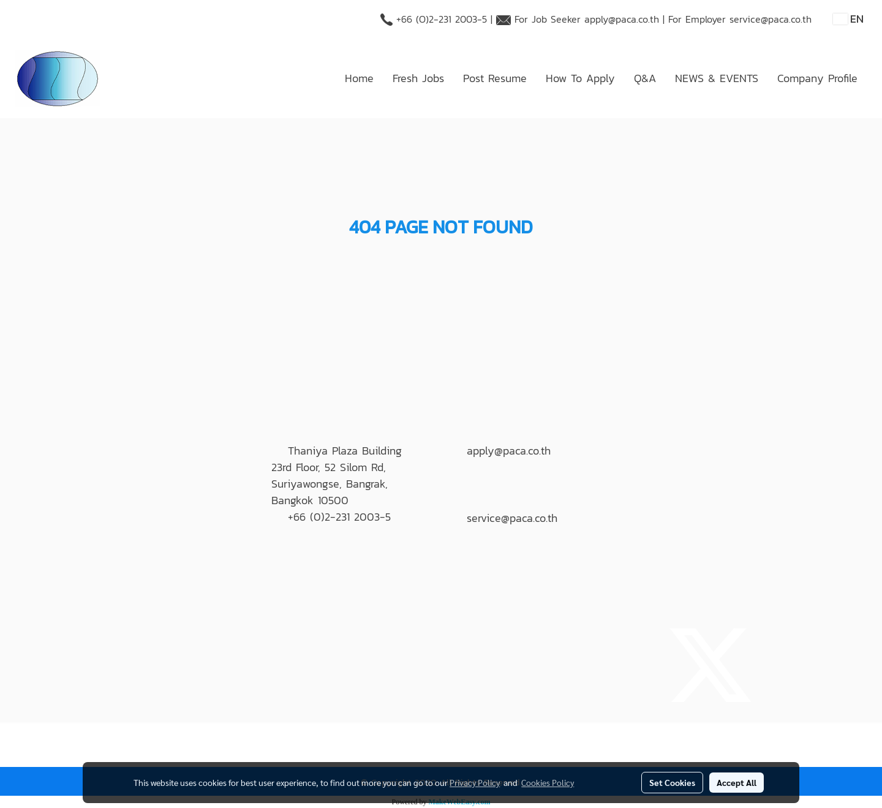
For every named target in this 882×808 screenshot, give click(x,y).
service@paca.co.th (770, 19)
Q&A (645, 78)
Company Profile (817, 78)
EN (848, 18)
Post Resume (495, 78)
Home (359, 78)
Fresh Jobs (418, 78)
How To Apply (580, 78)
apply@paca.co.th (621, 19)
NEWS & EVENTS (716, 78)
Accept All (736, 782)
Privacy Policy (475, 782)
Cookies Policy (547, 782)
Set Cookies (672, 782)
